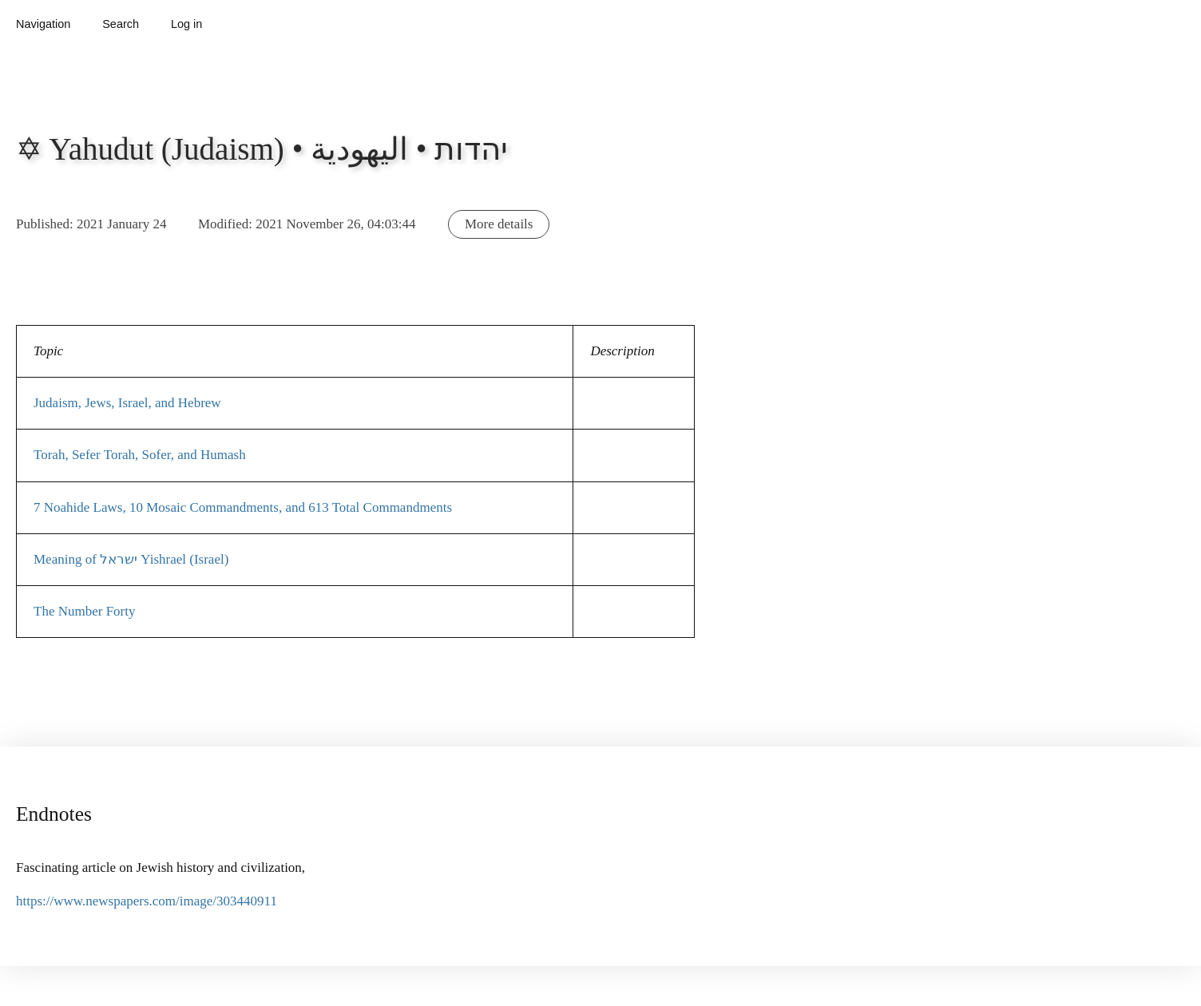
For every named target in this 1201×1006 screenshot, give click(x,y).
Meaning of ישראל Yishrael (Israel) (131, 559)
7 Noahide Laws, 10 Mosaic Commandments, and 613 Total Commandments (243, 507)
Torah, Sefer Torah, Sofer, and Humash (140, 454)
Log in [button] (186, 24)
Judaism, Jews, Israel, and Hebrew (127, 402)
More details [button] (499, 224)
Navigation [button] (43, 24)
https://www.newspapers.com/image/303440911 (146, 901)
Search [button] (120, 24)
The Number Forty (84, 611)
